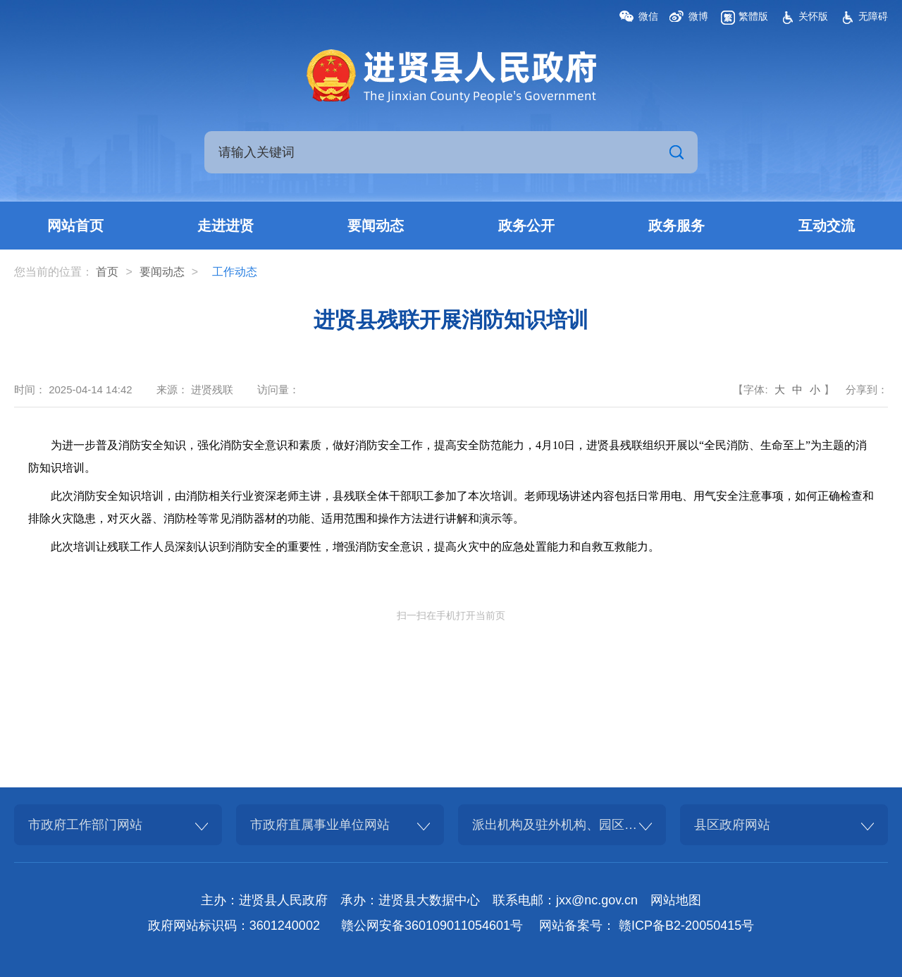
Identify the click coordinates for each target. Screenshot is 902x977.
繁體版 (753, 16)
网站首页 (75, 225)
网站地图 (675, 900)
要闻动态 (375, 225)
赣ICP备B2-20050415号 (686, 925)
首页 (107, 272)
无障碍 (873, 16)
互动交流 (826, 225)
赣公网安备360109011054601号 (432, 925)
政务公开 (526, 225)
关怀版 (813, 16)
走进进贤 (225, 225)
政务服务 (676, 225)
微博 (698, 16)
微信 (648, 16)
